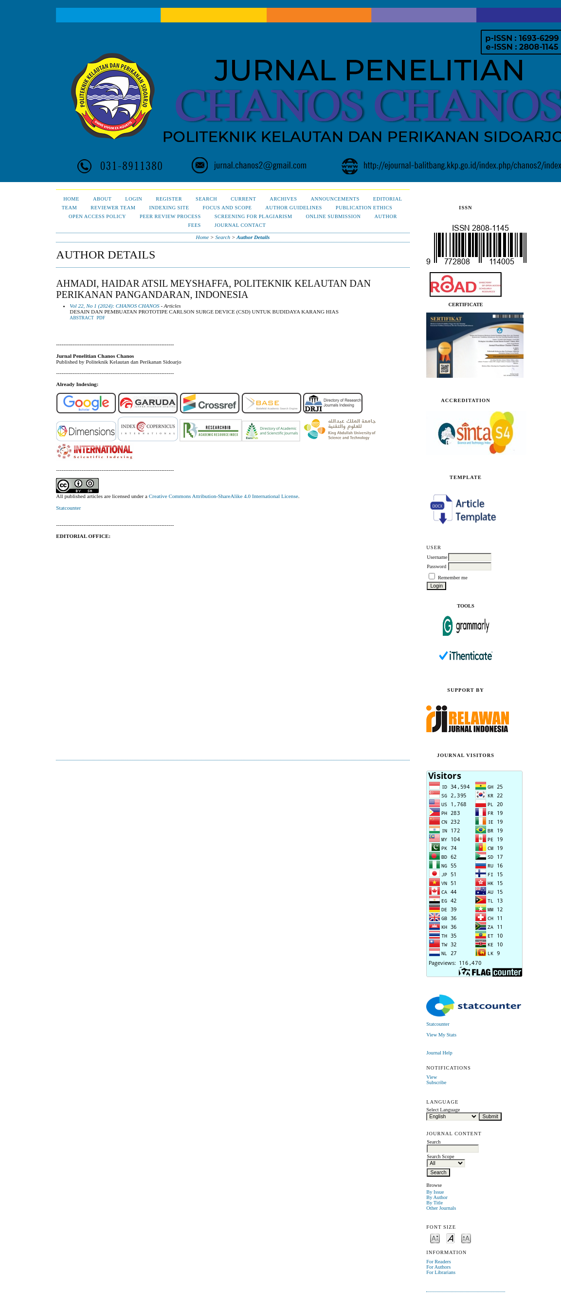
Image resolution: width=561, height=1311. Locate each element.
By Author (437, 1197)
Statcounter (437, 1024)
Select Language (443, 1109)
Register (169, 199)
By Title (434, 1202)
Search (206, 199)
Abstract (82, 317)
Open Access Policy (97, 216)
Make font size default (450, 1237)
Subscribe (436, 1082)
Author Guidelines (293, 207)
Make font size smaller (435, 1237)
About (102, 199)
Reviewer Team (112, 207)
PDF (101, 317)
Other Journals (441, 1208)
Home (71, 199)
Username (437, 557)
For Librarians (440, 1272)
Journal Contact (240, 225)
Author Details (253, 237)
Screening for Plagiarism (253, 216)
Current (243, 199)
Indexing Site (169, 207)
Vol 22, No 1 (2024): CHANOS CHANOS (114, 306)
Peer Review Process (170, 216)
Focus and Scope (227, 207)
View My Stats (441, 1034)
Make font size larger (466, 1237)
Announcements (334, 199)
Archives (283, 199)
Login (133, 199)
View (431, 1077)
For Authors (438, 1267)
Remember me (453, 577)
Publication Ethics (364, 207)
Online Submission (333, 216)
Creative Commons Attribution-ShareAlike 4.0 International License (223, 496)
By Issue (435, 1192)
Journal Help (439, 1052)
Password (436, 566)
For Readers (438, 1261)
